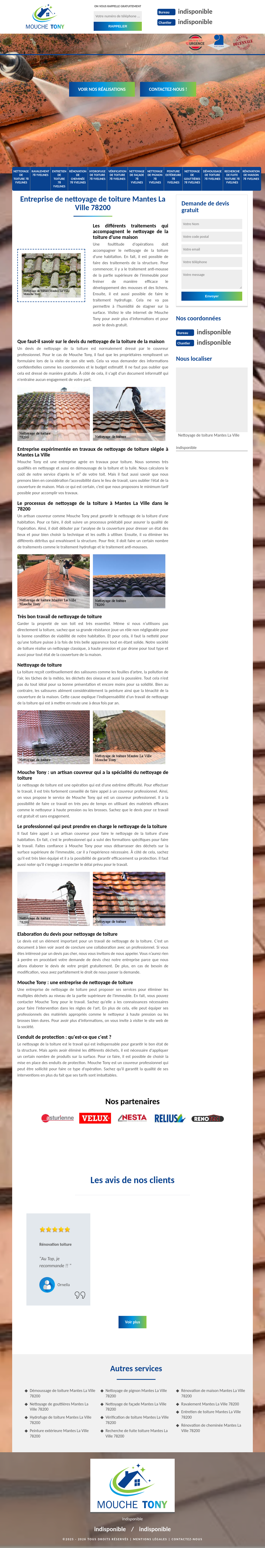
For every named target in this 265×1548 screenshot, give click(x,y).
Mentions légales (150, 1539)
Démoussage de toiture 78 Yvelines (212, 175)
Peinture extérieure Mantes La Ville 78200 (59, 1433)
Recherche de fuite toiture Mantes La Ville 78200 (137, 1433)
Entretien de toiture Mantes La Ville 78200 (211, 1414)
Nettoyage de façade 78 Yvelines (136, 176)
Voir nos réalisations (102, 89)
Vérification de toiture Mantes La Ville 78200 (137, 1420)
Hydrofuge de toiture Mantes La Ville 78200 (60, 1420)
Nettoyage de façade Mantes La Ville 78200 (136, 1407)
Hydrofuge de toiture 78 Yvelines (97, 175)
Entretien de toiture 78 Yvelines (59, 178)
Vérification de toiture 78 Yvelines (117, 175)
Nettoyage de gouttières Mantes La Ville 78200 (59, 1407)
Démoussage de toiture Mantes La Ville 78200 (62, 1393)
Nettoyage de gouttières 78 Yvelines (192, 176)
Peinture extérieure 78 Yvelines (173, 176)
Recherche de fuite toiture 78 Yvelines (232, 176)
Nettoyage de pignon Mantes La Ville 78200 (136, 1393)
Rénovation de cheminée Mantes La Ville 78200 (211, 1428)
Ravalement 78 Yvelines (40, 173)
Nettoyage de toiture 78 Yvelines (21, 176)
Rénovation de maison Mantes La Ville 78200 (213, 1393)
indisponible (195, 11)
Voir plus (132, 1322)
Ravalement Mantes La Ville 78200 (210, 1404)
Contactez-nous (187, 1539)
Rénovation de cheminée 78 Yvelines (77, 176)
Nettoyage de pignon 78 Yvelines (155, 176)
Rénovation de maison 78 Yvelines (251, 175)
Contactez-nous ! (168, 89)
